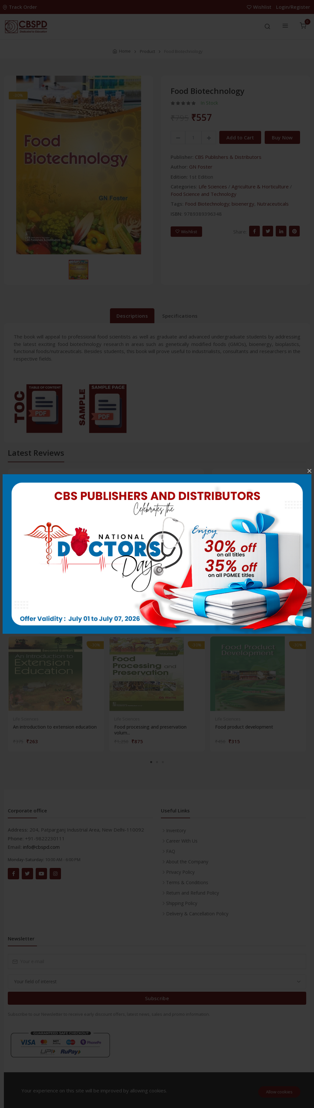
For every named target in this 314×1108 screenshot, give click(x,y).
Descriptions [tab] (132, 315)
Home (125, 51)
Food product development (244, 727)
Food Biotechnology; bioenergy (219, 203)
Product (147, 51)
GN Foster (200, 166)
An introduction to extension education (55, 727)
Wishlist (260, 7)
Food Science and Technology (203, 194)
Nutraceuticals (273, 203)
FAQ (170, 851)
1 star (225, 565)
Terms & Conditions (187, 882)
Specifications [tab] (180, 315)
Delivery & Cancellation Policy (197, 914)
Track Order (20, 7)
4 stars (226, 517)
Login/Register (293, 7)
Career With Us (182, 841)
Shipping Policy (181, 903)
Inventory (176, 830)
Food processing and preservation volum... (150, 730)
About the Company (187, 862)
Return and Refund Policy (192, 893)
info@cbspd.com (41, 847)
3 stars (226, 533)
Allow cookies (279, 1092)
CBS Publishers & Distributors (228, 157)
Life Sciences (213, 186)
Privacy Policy (180, 872)
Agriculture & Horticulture (260, 186)
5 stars (226, 502)
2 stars (226, 549)
